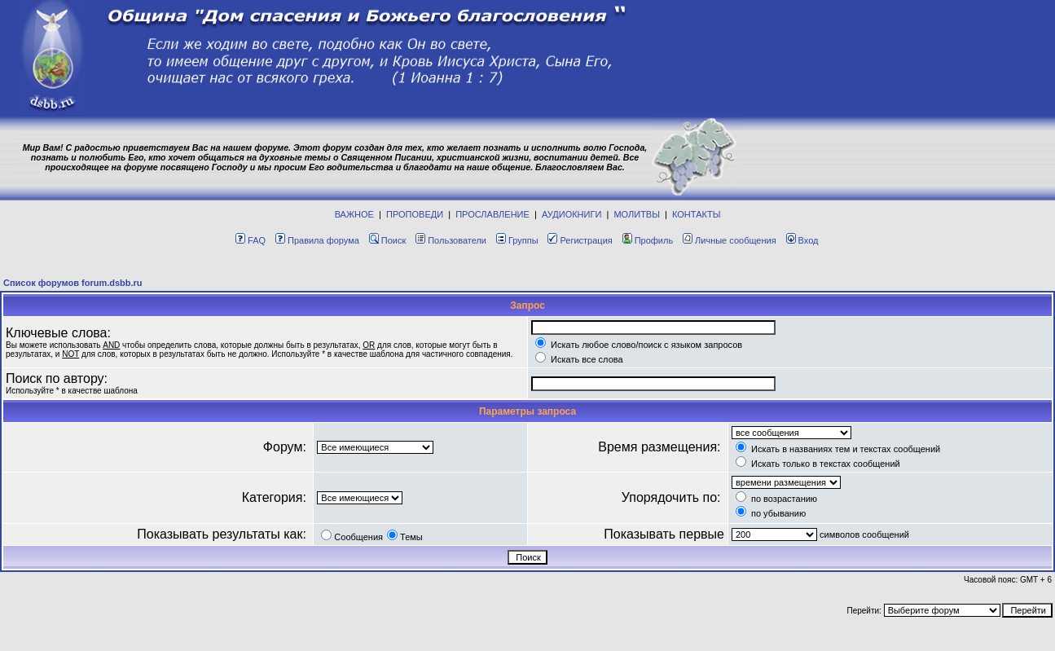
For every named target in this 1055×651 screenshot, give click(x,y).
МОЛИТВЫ (636, 214)
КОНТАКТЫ (696, 214)
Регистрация (579, 240)
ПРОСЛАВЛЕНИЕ (492, 214)
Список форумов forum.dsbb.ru (73, 283)
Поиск (387, 240)
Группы (517, 240)
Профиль (648, 240)
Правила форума (317, 240)
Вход (802, 240)
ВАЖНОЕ (354, 214)
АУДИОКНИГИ (571, 214)
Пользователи (450, 240)
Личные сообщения (729, 240)
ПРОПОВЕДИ (414, 214)
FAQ (250, 240)
